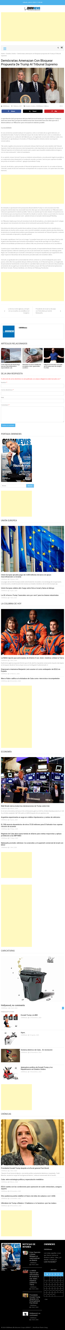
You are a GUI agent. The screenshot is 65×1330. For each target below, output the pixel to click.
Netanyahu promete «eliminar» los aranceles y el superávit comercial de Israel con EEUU (32, 844)
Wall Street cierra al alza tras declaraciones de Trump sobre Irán (25, 806)
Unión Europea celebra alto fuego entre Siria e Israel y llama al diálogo (27, 588)
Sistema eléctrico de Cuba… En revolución (36, 1050)
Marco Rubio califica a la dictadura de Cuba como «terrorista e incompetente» (30, 678)
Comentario (5, 405)
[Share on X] (33, 111)
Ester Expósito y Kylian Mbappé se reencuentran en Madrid (35, 1256)
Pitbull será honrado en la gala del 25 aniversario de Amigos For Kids (53, 366)
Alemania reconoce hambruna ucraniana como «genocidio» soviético (31, 366)
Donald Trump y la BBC (29, 1015)
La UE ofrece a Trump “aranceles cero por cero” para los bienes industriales (30, 595)
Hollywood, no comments (13, 1005)
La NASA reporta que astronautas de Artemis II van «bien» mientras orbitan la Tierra (32, 658)
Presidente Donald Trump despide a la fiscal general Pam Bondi (25, 1168)
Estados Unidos (11, 53)
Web (2, 397)
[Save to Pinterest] (54, 111)
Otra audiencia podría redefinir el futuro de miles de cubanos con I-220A (28, 1196)
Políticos (46, 106)
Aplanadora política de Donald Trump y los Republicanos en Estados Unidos (37, 1068)
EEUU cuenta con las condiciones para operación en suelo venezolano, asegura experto (31, 1188)
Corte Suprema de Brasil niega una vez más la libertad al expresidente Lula (10, 366)
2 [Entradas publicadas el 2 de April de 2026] (53, 1278)
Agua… (23, 1033)
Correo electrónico (7, 390)
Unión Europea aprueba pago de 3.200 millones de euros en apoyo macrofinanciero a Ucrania (26, 576)
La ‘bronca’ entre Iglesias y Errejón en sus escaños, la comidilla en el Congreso (18, 311)
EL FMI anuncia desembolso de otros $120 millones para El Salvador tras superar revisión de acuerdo (32, 825)
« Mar (46, 1299)
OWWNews (6, 106)
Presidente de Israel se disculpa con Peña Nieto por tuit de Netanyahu (46, 311)
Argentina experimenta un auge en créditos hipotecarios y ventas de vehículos (30, 817)
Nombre (4, 382)
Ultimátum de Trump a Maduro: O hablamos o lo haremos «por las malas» (29, 1203)
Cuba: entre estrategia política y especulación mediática (22, 1179)
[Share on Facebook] (11, 111)
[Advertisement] (33, 26)
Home (3, 53)
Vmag (46, 1327)
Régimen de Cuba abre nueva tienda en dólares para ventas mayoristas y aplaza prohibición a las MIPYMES (31, 835)
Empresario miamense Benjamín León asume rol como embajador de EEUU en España (30, 670)
